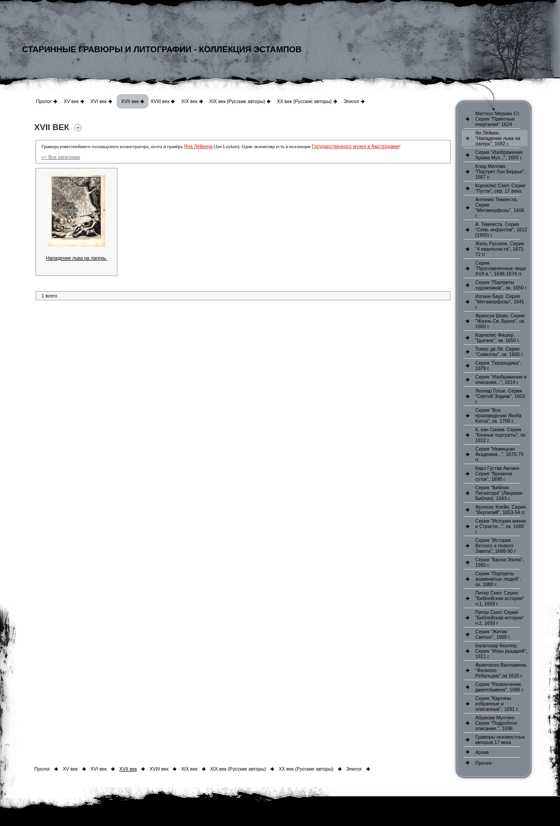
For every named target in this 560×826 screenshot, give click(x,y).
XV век (70, 101)
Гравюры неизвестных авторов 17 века (500, 739)
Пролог (44, 101)
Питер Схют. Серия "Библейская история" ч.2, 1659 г (499, 617)
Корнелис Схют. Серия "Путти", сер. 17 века (500, 188)
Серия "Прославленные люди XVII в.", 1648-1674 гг (500, 268)
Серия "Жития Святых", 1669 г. (493, 634)
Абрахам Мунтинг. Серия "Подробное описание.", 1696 (496, 723)
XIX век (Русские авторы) (237, 101)
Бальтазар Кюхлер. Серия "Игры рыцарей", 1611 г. (501, 651)
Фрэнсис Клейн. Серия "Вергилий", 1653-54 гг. (500, 509)
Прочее (483, 763)
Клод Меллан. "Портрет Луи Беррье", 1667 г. (500, 171)
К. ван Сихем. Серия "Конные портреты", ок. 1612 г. (501, 435)
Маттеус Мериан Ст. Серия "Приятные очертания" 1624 (497, 119)
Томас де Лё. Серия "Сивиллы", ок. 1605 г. (499, 351)
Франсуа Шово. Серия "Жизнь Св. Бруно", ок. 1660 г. (500, 321)
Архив (482, 752)
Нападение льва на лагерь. (76, 258)
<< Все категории (60, 157)
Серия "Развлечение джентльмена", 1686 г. (499, 687)
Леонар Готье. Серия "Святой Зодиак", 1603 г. (500, 396)
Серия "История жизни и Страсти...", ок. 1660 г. (500, 526)
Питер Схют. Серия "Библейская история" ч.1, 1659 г (499, 598)
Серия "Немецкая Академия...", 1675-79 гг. (499, 454)
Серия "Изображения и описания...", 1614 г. (501, 379)
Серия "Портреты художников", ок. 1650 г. (501, 285)
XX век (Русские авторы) (304, 101)
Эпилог (351, 101)
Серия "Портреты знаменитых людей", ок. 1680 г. (498, 579)
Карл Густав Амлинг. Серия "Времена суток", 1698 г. (497, 473)
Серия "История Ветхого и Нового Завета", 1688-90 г (495, 545)
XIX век (189, 101)
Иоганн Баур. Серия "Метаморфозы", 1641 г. (499, 301)
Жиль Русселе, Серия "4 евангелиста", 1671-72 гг (500, 249)
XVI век (98, 101)
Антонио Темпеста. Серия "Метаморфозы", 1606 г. (499, 207)
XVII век (130, 101)
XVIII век (159, 101)
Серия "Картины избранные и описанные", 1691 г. (497, 703)
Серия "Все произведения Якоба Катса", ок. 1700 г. (498, 415)
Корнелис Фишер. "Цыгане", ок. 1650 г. (497, 337)
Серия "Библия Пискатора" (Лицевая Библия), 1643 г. (498, 493)
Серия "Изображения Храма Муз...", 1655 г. (499, 154)
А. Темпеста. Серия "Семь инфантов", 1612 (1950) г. (501, 229)
